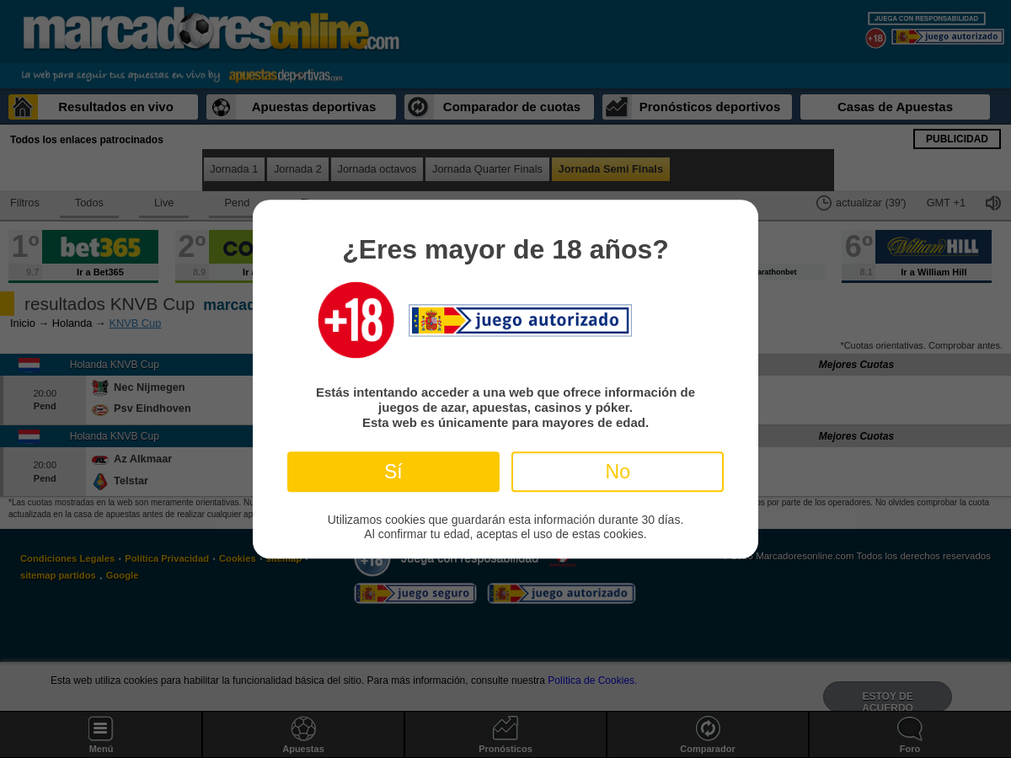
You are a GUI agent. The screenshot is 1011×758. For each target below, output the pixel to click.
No (618, 472)
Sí (393, 472)
